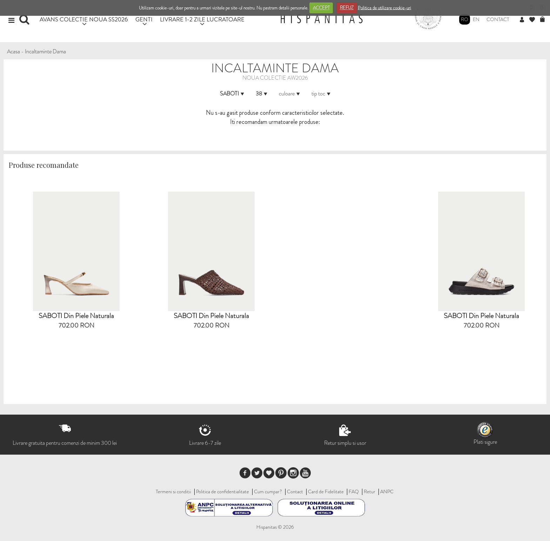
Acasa (13, 51)
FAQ (354, 491)
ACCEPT (321, 7)
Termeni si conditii (173, 491)
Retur (369, 491)
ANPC (387, 491)
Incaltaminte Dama (45, 51)
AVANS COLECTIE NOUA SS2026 (84, 19)
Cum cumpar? (268, 491)
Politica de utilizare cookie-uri (384, 7)
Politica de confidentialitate (222, 491)
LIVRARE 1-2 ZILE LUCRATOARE (202, 19)
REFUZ (347, 7)
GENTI (144, 19)
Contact (498, 19)
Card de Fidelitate (326, 491)
